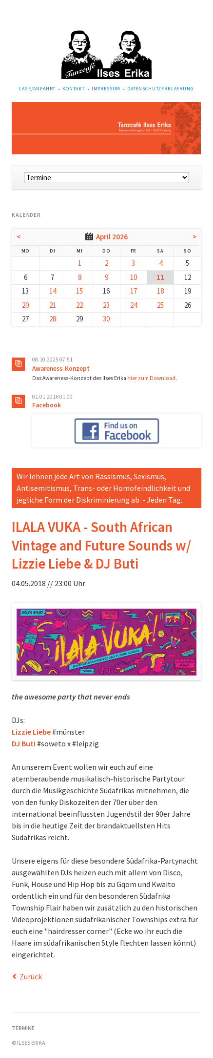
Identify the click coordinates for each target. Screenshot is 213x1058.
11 (160, 277)
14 (52, 291)
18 (160, 291)
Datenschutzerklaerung (160, 88)
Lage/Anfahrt (37, 88)
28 (52, 318)
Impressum (106, 88)
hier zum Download (151, 378)
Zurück (30, 976)
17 (133, 291)
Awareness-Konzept (61, 368)
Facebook (46, 405)
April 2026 (112, 236)
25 (160, 305)
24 (133, 305)
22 (79, 305)
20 (25, 305)
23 (106, 305)
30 (106, 318)
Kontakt (73, 88)
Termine (23, 1028)
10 (133, 277)
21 (52, 305)
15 (79, 291)
